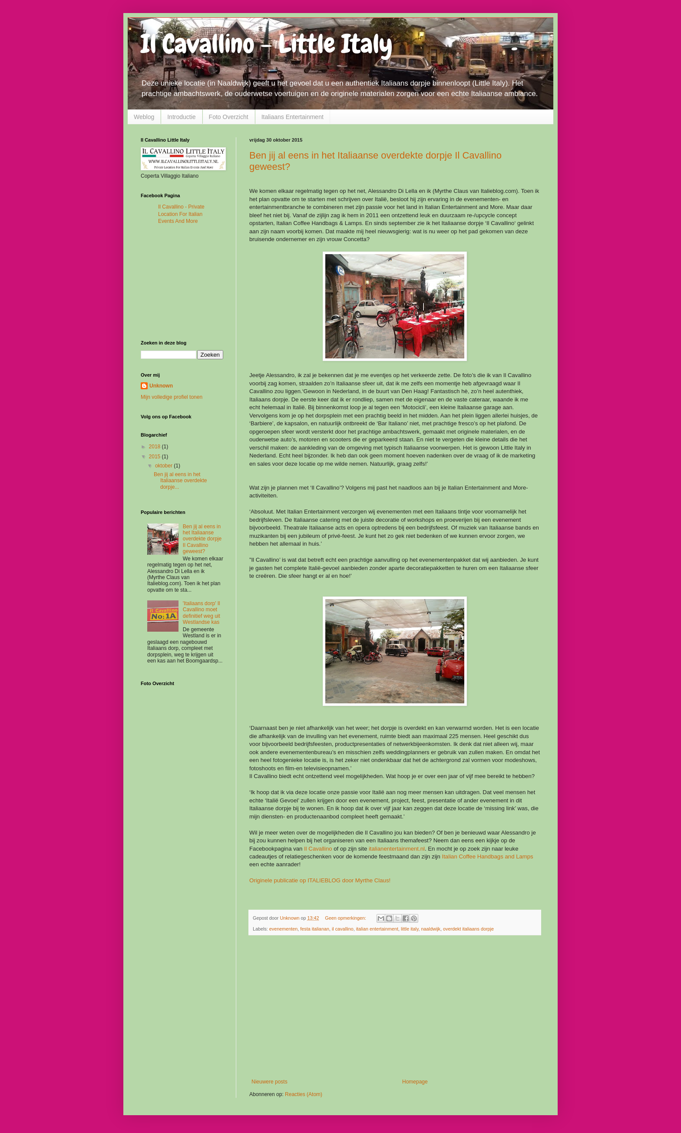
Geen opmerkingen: (346, 918)
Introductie (181, 116)
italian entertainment (377, 928)
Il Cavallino (318, 848)
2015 (155, 457)
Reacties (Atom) (303, 1094)
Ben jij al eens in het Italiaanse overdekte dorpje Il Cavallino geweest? (202, 539)
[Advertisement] (394, 1007)
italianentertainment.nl (397, 848)
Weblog (144, 116)
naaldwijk (430, 928)
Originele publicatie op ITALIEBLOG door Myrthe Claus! (319, 880)
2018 (155, 447)
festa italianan (314, 928)
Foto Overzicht (228, 116)
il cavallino (343, 928)
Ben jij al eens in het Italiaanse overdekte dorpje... (180, 480)
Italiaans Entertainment (292, 116)
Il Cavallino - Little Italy (267, 43)
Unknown (161, 386)
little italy (410, 928)
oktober (164, 466)
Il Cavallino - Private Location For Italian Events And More (181, 214)
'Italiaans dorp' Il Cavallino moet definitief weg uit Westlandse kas (201, 612)
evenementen (283, 928)
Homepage (415, 1082)
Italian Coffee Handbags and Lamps (486, 856)
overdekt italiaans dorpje (468, 928)
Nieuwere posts (269, 1082)
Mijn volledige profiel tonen (171, 397)
